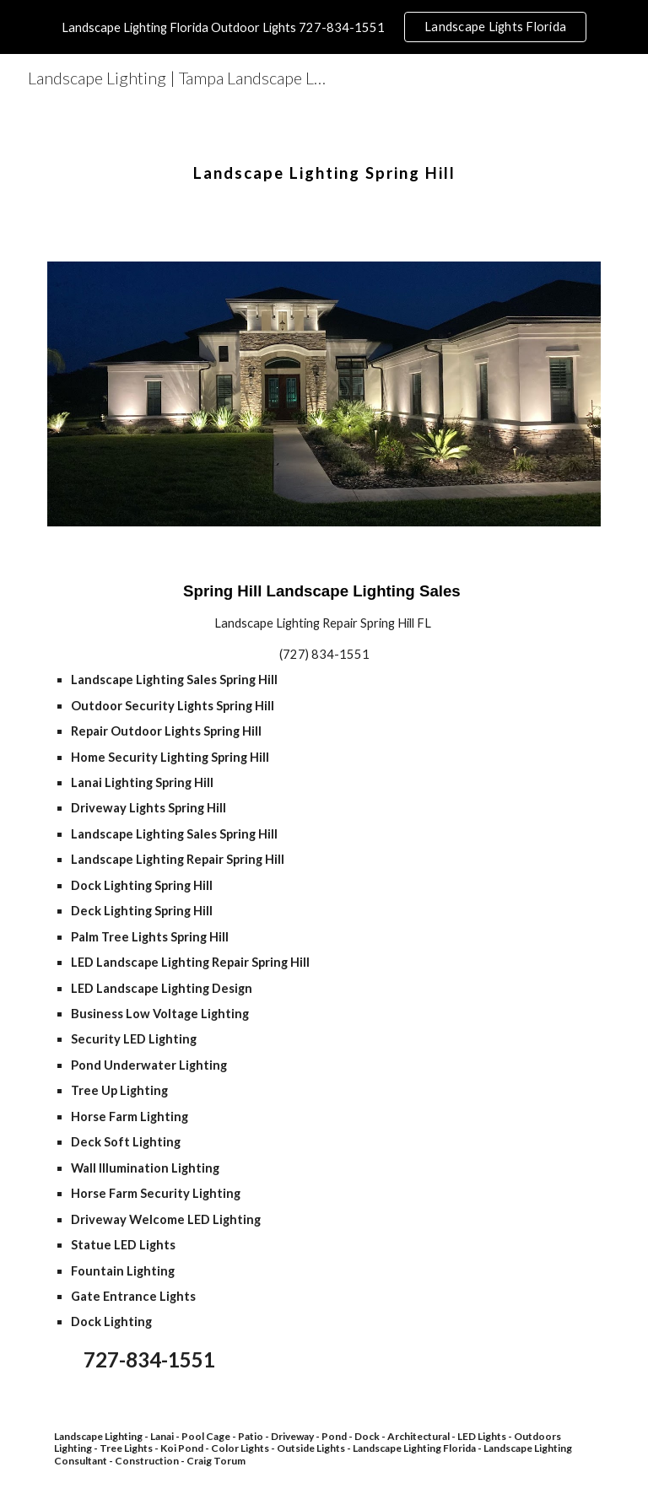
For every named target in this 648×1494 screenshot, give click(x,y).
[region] (324, 27)
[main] (323, 159)
